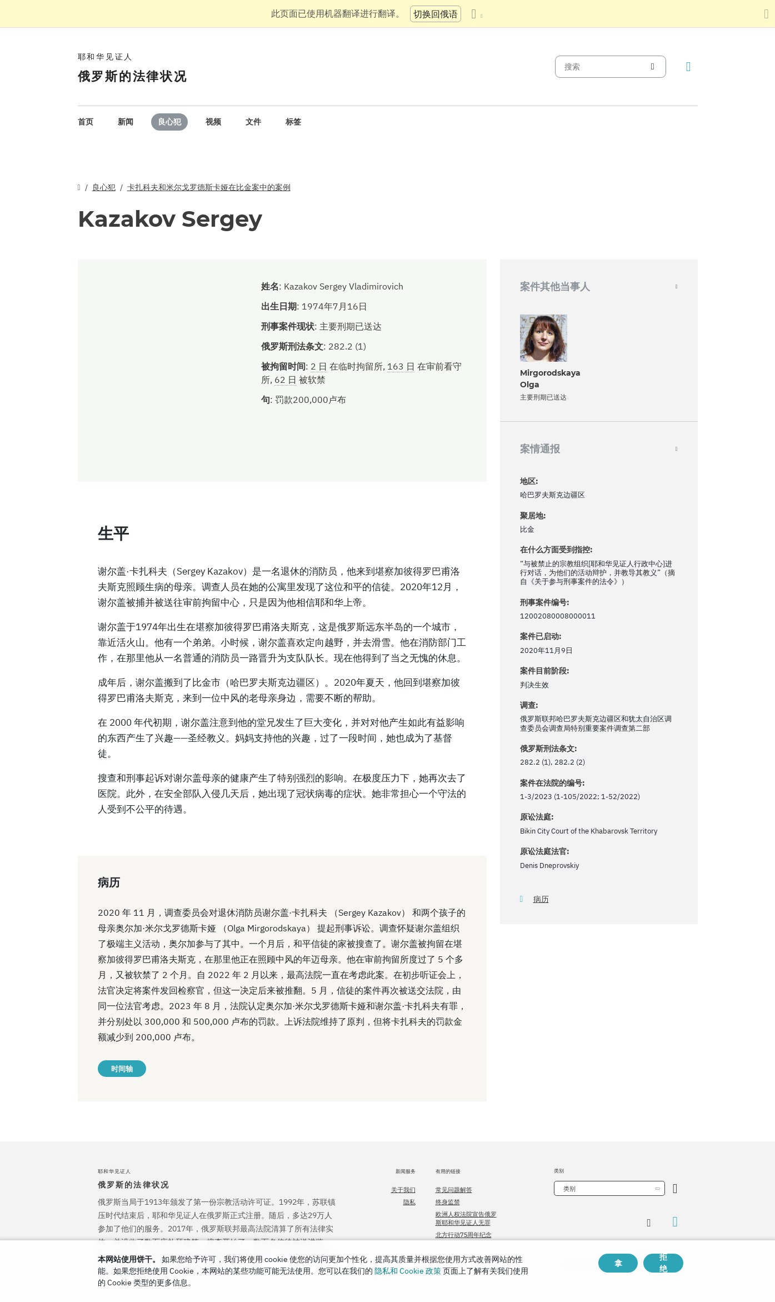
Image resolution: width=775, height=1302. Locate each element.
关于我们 (403, 1190)
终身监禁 (448, 1202)
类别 (569, 1189)
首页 (85, 122)
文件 (253, 122)
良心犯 (169, 122)
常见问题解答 (454, 1190)
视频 (213, 122)
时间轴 (122, 1068)
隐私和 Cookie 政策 (407, 1271)
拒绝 (663, 1263)
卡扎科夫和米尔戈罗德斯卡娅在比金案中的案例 (209, 187)
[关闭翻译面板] (766, 14)
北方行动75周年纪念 (464, 1235)
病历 (541, 899)
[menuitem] (85, 122)
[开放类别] (675, 1188)
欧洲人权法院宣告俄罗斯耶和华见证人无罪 (466, 1218)
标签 (293, 122)
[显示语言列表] (476, 13)
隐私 (409, 1202)
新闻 (125, 122)
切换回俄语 (435, 13)
